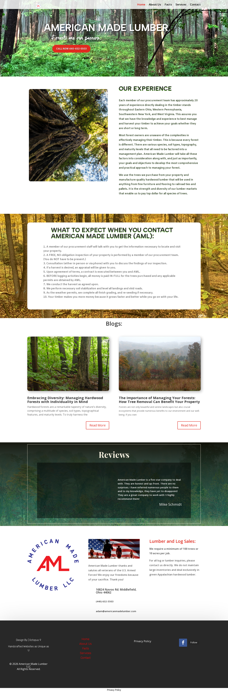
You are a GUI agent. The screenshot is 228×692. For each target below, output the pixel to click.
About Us (155, 4)
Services (180, 4)
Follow (193, 642)
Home (141, 4)
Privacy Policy (114, 690)
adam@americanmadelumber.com (116, 611)
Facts (168, 4)
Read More (97, 425)
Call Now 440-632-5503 (71, 48)
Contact (195, 4)
